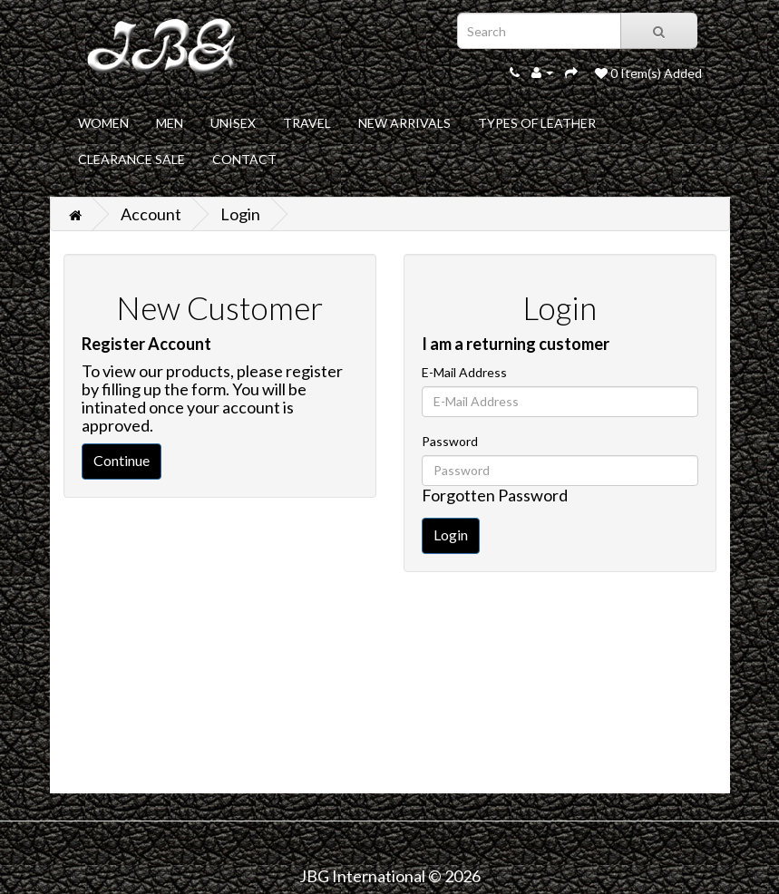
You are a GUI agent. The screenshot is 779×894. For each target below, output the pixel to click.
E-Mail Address (464, 372)
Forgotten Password (495, 495)
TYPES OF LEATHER (537, 123)
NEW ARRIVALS (404, 123)
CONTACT (244, 159)
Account (151, 214)
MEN (169, 123)
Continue (121, 460)
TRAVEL (307, 123)
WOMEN (103, 123)
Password (450, 441)
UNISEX (233, 123)
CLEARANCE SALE (131, 159)
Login (240, 214)
